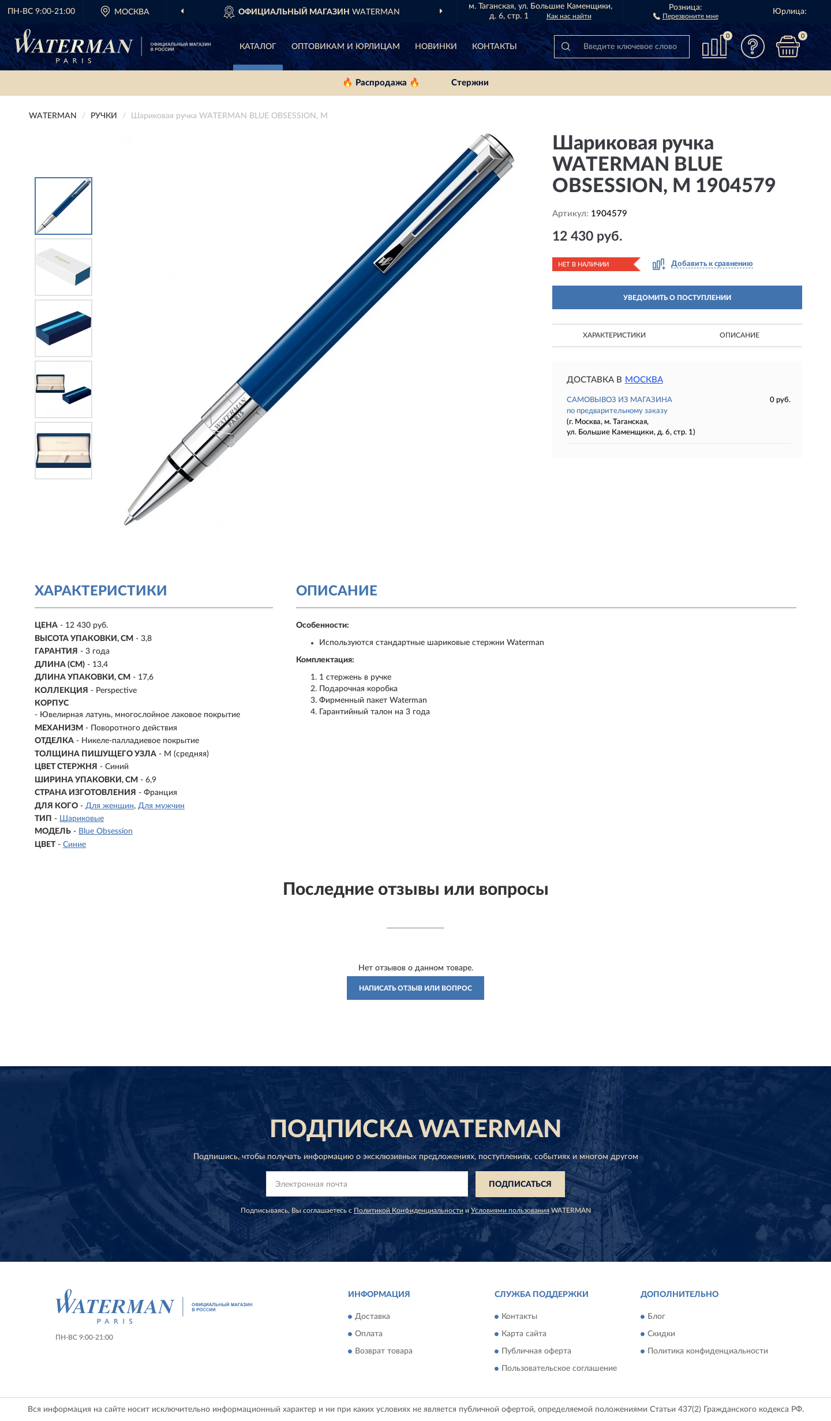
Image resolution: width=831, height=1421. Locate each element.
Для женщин (109, 806)
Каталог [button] (257, 47)
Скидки (661, 1334)
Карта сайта (523, 1334)
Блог (656, 1317)
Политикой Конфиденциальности (408, 1210)
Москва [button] (644, 380)
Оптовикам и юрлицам (345, 47)
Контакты (494, 47)
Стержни (470, 82)
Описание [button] (739, 335)
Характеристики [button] (614, 335)
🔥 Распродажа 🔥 (381, 82)
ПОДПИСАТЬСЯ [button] (520, 1184)
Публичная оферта (536, 1352)
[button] (685, 15)
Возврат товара (384, 1352)
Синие (74, 845)
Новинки (436, 47)
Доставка (372, 1317)
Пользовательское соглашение (559, 1369)
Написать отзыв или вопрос (415, 988)
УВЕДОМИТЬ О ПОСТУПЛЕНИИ (677, 297)
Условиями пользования (510, 1210)
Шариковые (81, 819)
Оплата (369, 1334)
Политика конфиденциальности (707, 1352)
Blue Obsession (105, 831)
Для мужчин (161, 806)
